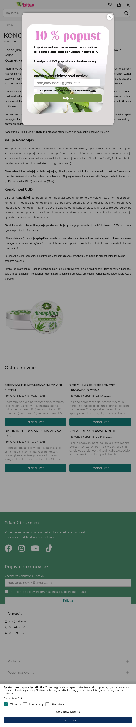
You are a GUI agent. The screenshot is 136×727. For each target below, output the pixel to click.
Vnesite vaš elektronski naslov (61, 76)
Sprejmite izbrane (68, 711)
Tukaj (93, 90)
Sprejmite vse (68, 720)
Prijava (68, 98)
